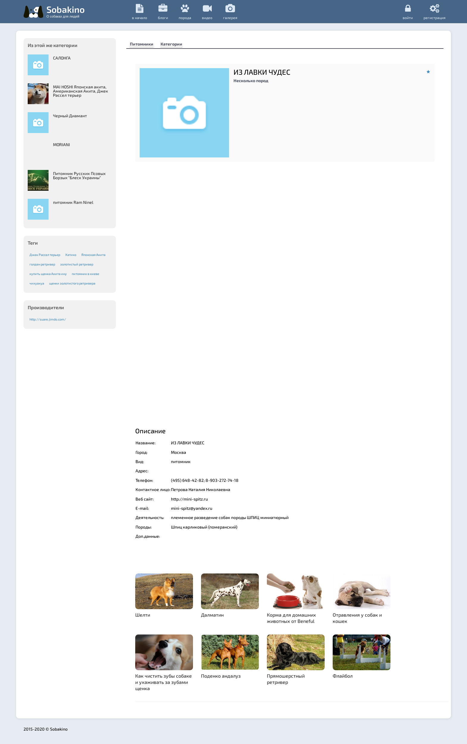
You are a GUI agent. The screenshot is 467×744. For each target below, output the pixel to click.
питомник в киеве (85, 274)
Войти (408, 11)
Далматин (212, 615)
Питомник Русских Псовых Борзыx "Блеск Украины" (79, 175)
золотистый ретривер (76, 264)
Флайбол (343, 676)
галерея (230, 12)
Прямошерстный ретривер (286, 679)
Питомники (141, 43)
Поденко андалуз (221, 676)
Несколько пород (251, 80)
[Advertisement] (285, 370)
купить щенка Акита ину (48, 274)
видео (207, 12)
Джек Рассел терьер (44, 255)
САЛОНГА (62, 57)
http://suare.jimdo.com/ (47, 319)
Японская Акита (93, 255)
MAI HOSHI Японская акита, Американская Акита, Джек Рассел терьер (80, 91)
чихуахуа (36, 283)
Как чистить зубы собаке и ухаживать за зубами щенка (163, 682)
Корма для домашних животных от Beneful (291, 618)
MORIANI (61, 144)
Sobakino (65, 11)
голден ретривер (42, 264)
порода (185, 12)
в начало (139, 12)
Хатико (70, 255)
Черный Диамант (70, 115)
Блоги (163, 12)
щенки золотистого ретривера (72, 283)
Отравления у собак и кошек (357, 618)
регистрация (435, 11)
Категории (171, 43)
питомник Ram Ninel (73, 202)
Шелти (142, 615)
